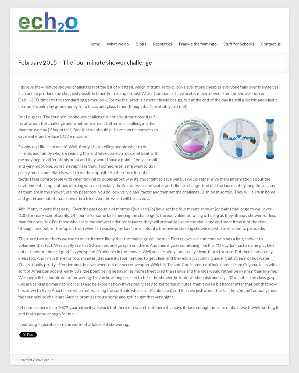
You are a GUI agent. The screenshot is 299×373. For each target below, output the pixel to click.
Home (94, 43)
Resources (162, 43)
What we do (118, 43)
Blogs (141, 43)
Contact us (271, 43)
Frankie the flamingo (198, 43)
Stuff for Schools (238, 43)
